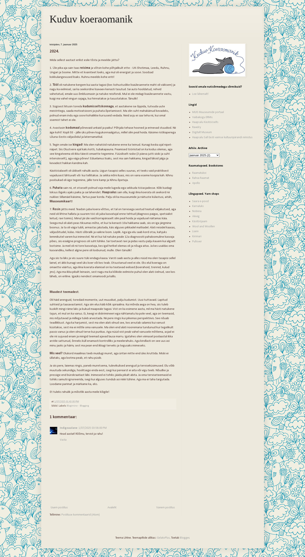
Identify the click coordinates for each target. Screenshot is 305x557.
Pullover (197, 241)
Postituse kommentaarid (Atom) (80, 514)
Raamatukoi (199, 173)
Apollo (196, 183)
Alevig (196, 216)
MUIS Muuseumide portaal (208, 112)
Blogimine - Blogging (78, 406)
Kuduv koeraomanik (91, 19)
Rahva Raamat (200, 178)
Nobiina (197, 211)
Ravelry (196, 127)
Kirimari (197, 236)
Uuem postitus (59, 507)
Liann (195, 231)
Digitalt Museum (202, 132)
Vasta (63, 439)
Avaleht (112, 507)
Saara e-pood (200, 201)
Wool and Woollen (203, 226)
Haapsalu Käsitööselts (205, 122)
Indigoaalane (68, 428)
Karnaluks (198, 206)
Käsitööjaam (199, 221)
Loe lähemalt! (200, 94)
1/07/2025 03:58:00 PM (93, 428)
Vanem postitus (165, 507)
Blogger (184, 537)
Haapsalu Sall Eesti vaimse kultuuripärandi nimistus (222, 137)
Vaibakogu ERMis (202, 117)
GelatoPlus (163, 537)
